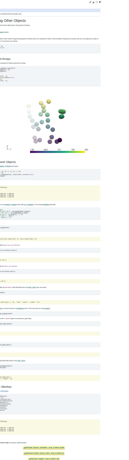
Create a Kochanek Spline (14, 57)
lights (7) (7, 38)
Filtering (7, 263)
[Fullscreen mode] (96, 2)
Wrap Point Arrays (110, 5)
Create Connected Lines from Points (15, 61)
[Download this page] (93, 2)
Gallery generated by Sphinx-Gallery (91, 450)
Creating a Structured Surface (15, 97)
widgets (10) (8, 153)
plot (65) (7, 151)
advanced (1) (9, 32)
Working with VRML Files (14, 122)
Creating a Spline (11, 94)
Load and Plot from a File (14, 128)
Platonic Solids (11, 70)
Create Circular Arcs (12, 43)
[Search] (14, 19)
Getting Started (8, 23)
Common (7, 275)
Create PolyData (11, 79)
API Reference (8, 281)
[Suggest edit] (90, 2)
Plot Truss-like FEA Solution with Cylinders (16, 107)
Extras (5, 283)
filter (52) (7, 35)
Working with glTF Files (13, 119)
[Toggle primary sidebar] (29, 2)
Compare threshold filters (14, 145)
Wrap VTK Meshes (110, 10)
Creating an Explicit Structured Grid (15, 50)
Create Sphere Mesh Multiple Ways (15, 91)
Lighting (7, 272)
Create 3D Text (11, 100)
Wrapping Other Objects (14, 142)
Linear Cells (10, 116)
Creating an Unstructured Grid (15, 114)
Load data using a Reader (14, 136)
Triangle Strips (11, 82)
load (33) (7, 41)
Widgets (7, 269)
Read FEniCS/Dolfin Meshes (15, 125)
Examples (7, 156)
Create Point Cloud (12, 73)
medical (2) (8, 148)
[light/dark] (100, 1)
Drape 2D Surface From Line (15, 46)
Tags (5, 29)
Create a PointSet (12, 76)
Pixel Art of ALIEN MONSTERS (15, 68)
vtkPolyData (46, 378)
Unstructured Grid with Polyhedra (13, 86)
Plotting (7, 266)
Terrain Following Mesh (13, 139)
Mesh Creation (9, 159)
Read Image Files (12, 131)
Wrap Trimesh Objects (111, 8)
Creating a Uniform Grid (13, 111)
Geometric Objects (12, 54)
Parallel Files (10, 134)
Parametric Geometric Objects (15, 65)
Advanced (8, 278)
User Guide (7, 26)
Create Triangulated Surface (15, 103)
